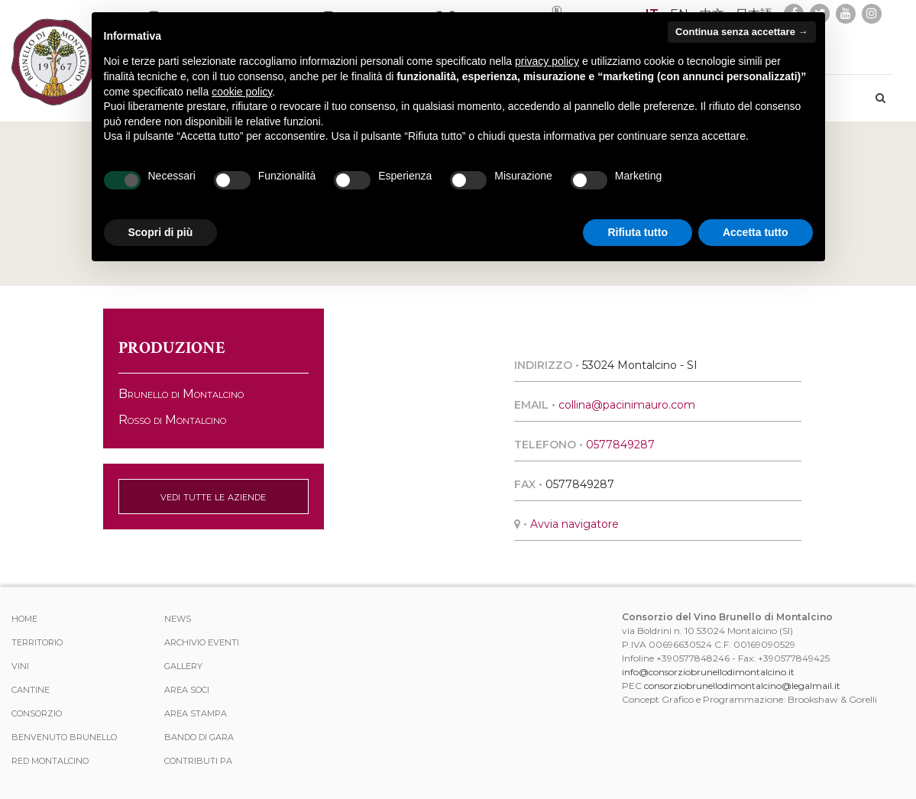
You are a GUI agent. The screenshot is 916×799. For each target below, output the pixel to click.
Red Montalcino (50, 760)
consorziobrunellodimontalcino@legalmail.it (742, 685)
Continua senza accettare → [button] (741, 31)
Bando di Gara (199, 737)
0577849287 (620, 444)
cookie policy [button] (242, 92)
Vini (20, 666)
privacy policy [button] (547, 61)
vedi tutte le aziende (213, 496)
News (177, 618)
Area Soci (186, 689)
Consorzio (36, 713)
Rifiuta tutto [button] (637, 232)
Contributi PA (198, 760)
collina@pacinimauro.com (626, 405)
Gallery (183, 666)
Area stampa (195, 713)
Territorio (37, 642)
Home (24, 618)
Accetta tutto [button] (755, 232)
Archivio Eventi (201, 642)
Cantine (30, 689)
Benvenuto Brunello (64, 737)
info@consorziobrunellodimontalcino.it (708, 672)
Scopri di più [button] (160, 232)
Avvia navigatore (574, 524)
